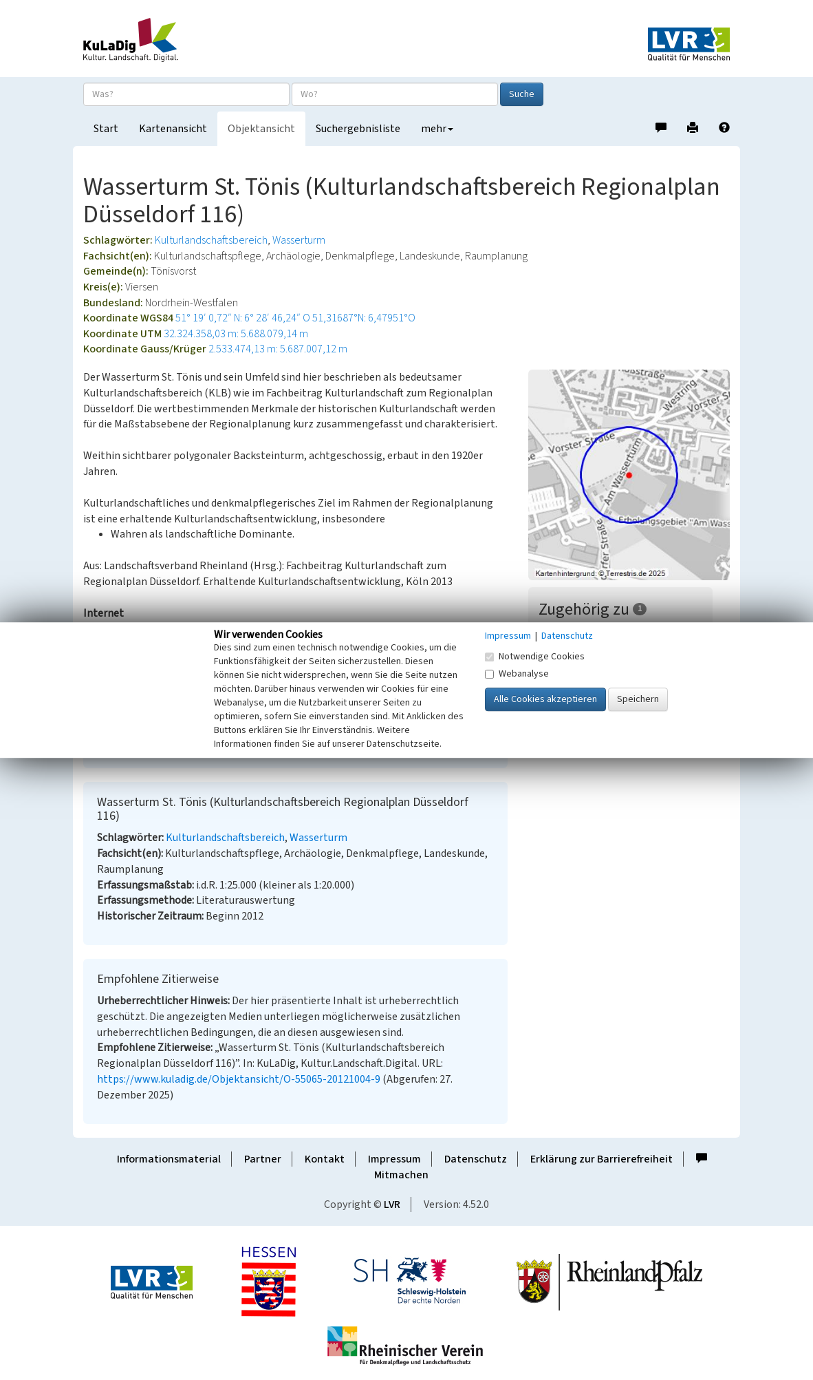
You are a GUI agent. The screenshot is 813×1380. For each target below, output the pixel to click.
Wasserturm (298, 240)
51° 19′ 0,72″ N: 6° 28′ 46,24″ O (242, 318)
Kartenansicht (173, 128)
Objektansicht (261, 128)
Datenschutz (475, 1159)
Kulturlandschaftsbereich (211, 240)
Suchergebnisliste (358, 128)
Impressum (394, 1159)
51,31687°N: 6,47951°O (363, 318)
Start (106, 128)
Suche (521, 94)
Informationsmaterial (169, 1159)
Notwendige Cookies (535, 657)
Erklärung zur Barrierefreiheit (601, 1159)
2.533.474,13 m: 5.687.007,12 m (277, 349)
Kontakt (325, 1159)
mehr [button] (437, 128)
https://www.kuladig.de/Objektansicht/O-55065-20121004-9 (238, 1079)
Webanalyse (517, 674)
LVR (392, 1204)
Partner (262, 1159)
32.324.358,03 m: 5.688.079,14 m (236, 333)
